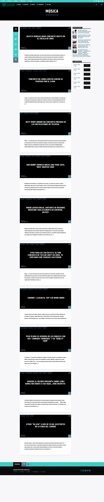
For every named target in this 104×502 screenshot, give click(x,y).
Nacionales (26, 140)
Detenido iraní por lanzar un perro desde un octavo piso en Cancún (84, 58)
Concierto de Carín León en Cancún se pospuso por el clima (46, 107)
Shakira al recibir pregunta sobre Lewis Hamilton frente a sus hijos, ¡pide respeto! (45, 409)
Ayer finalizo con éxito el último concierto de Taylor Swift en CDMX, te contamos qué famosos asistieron (45, 282)
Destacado (22, 97)
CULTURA (29, 1)
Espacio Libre (76, 92)
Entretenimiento (23, 55)
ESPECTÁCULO (35, 97)
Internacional (28, 183)
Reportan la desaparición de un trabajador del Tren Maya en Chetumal (84, 68)
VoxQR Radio (23, 74)
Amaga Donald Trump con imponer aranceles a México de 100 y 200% (84, 73)
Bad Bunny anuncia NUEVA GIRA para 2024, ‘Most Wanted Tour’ (46, 193)
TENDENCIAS (22, 1)
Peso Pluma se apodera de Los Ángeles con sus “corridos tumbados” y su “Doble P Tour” (45, 365)
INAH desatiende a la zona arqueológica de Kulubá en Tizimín (84, 63)
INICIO (3, 1)
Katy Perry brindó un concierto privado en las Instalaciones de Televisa (46, 150)
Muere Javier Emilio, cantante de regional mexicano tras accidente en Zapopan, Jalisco (45, 237)
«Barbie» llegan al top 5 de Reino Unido (45, 324)
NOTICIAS (9, 1)
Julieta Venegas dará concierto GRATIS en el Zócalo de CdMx (45, 64)
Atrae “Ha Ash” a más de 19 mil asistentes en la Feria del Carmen (45, 452)
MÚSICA (15, 1)
